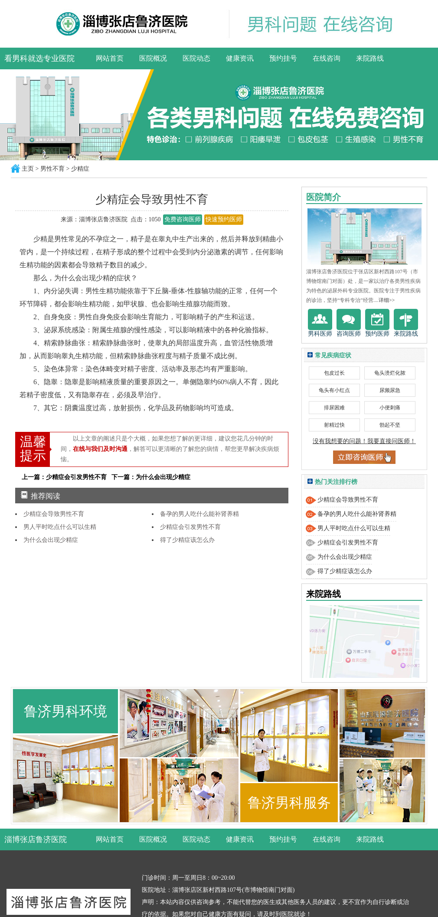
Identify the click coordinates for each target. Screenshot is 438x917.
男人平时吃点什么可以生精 (59, 527)
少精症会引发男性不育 (190, 527)
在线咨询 (326, 58)
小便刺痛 (389, 408)
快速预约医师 (224, 219)
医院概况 (153, 58)
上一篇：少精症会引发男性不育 (64, 477)
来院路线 (370, 58)
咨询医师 (349, 323)
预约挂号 (283, 58)
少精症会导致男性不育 (53, 514)
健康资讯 (240, 58)
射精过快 (334, 425)
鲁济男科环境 (65, 711)
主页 (28, 168)
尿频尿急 (389, 390)
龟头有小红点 (334, 390)
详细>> (387, 300)
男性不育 (52, 168)
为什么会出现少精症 (50, 540)
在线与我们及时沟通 (100, 449)
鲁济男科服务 (289, 802)
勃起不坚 (389, 425)
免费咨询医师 (182, 219)
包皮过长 (334, 373)
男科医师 (320, 323)
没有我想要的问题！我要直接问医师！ (364, 441)
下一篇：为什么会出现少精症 (150, 477)
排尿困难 (334, 408)
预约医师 (377, 323)
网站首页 (110, 58)
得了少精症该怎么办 (187, 540)
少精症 (80, 168)
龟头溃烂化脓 (389, 373)
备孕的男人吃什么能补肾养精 (199, 514)
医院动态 (196, 58)
